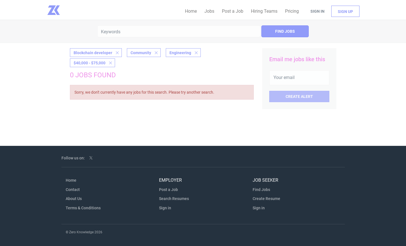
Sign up (345, 11)
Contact (73, 189)
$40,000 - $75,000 (89, 63)
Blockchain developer (93, 52)
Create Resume (266, 198)
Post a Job (168, 189)
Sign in (317, 11)
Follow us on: (73, 158)
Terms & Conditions (83, 208)
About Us (74, 198)
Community (141, 52)
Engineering (180, 52)
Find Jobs (285, 31)
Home (71, 180)
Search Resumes (174, 198)
